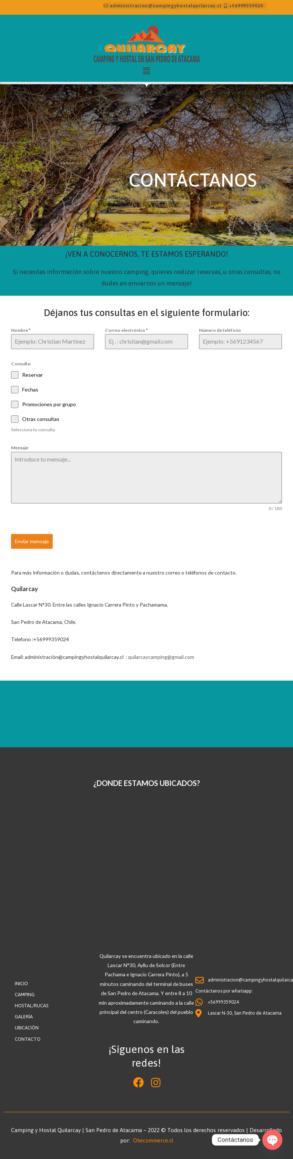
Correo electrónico (126, 330)
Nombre (21, 330)
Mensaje (19, 448)
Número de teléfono (220, 330)
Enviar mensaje (32, 541)
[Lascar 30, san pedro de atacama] (146, 850)
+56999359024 (243, 6)
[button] (146, 71)
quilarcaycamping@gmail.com (161, 656)
